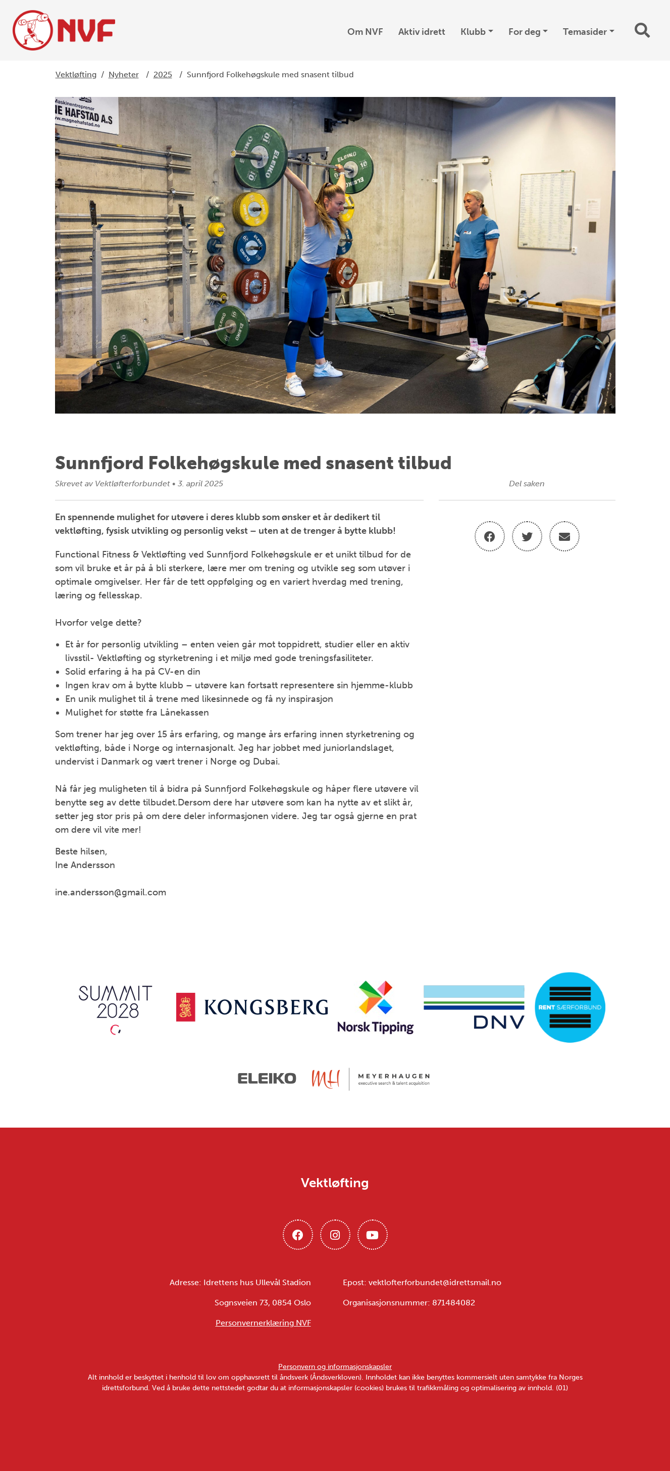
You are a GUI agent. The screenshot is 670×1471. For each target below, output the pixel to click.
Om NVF (365, 31)
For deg (524, 31)
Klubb (473, 31)
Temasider (585, 31)
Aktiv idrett (421, 31)
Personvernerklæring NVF (263, 1323)
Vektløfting (76, 74)
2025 (162, 74)
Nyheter (124, 74)
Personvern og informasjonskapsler (335, 1366)
